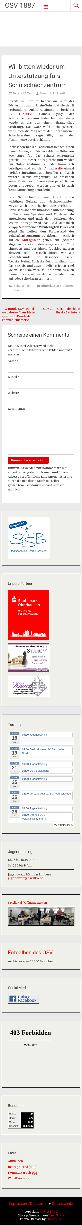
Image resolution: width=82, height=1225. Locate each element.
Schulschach (22, 286)
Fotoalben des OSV (30, 952)
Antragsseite (53, 168)
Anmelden (15, 1161)
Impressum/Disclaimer (28, 1203)
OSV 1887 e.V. (49, 1211)
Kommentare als (23, 1173)
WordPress (56, 1215)
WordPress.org (19, 1178)
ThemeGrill (54, 1219)
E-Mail (13, 377)
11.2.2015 (25, 114)
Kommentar (16, 409)
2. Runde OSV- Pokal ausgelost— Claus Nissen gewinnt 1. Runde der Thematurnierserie (19, 314)
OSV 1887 (20, 5)
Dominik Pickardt (52, 93)
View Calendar (63, 825)
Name (13, 361)
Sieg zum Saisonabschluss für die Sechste (61, 310)
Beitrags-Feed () (22, 1167)
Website (13, 393)
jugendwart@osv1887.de (25, 878)
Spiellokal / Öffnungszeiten (27, 902)
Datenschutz (62, 1203)
